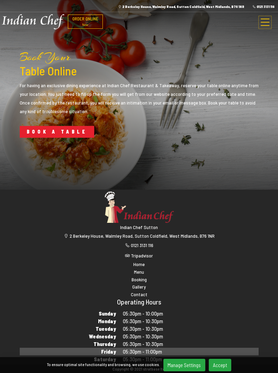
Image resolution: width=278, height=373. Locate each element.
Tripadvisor (139, 255)
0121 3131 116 (263, 6)
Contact (139, 294)
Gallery (139, 287)
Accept (220, 365)
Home (139, 264)
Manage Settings (184, 365)
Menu (139, 272)
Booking (139, 279)
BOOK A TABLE (57, 132)
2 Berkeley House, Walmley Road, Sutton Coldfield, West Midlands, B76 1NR (181, 6)
